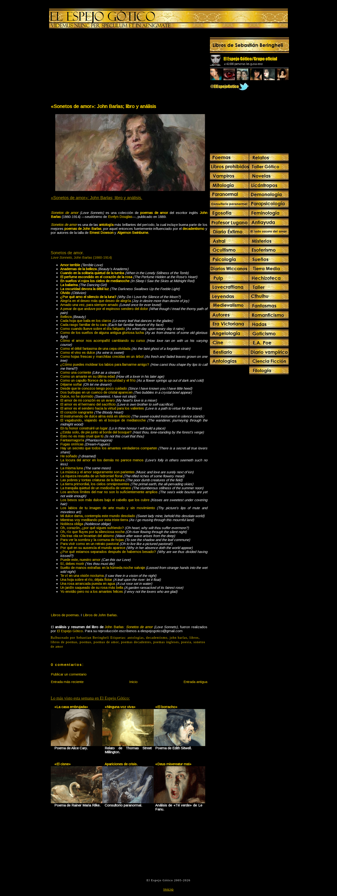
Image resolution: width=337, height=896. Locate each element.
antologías (136, 637)
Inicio (133, 682)
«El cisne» (62, 764)
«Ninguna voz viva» (120, 707)
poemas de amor (106, 642)
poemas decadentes (136, 642)
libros (194, 637)
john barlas (178, 637)
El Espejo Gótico (70, 631)
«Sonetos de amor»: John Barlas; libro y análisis (103, 106)
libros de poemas (64, 642)
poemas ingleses (166, 642)
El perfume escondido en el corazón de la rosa (96, 277)
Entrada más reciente (67, 682)
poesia (186, 642)
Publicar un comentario (69, 674)
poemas (85, 642)
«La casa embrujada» (71, 707)
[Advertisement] (89, 67)
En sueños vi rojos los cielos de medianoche (94, 281)
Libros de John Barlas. (100, 615)
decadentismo (156, 637)
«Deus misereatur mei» (173, 764)
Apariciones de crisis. (121, 764)
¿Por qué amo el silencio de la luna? (88, 297)
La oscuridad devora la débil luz (84, 289)
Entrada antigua (195, 682)
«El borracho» (166, 707)
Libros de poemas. (65, 615)
